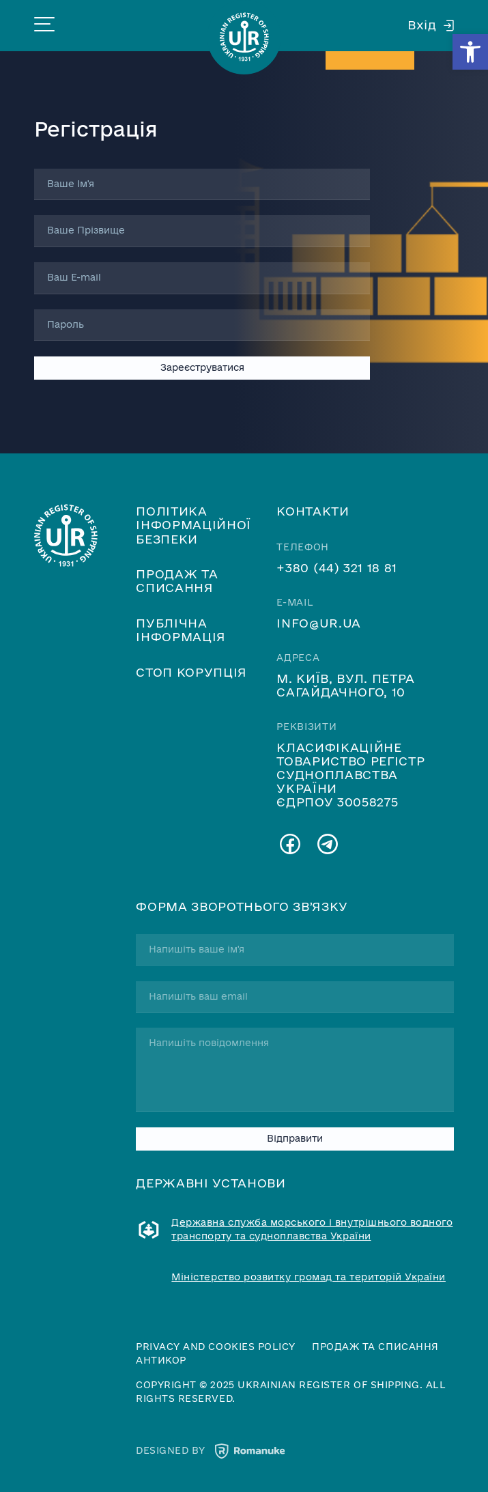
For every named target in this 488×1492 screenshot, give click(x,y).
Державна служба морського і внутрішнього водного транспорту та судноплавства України (312, 1229)
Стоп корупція (191, 672)
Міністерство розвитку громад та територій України (308, 1277)
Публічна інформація (181, 629)
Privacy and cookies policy (216, 1346)
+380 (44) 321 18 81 (336, 567)
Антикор (161, 1360)
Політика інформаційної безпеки (193, 524)
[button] (470, 52)
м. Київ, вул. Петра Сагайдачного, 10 (345, 685)
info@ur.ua (318, 623)
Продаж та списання (177, 580)
